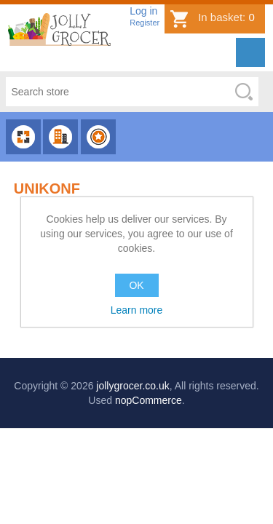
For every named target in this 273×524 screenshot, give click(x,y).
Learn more (137, 310)
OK (136, 285)
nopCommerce (148, 400)
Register (144, 22)
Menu (250, 52)
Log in (143, 11)
